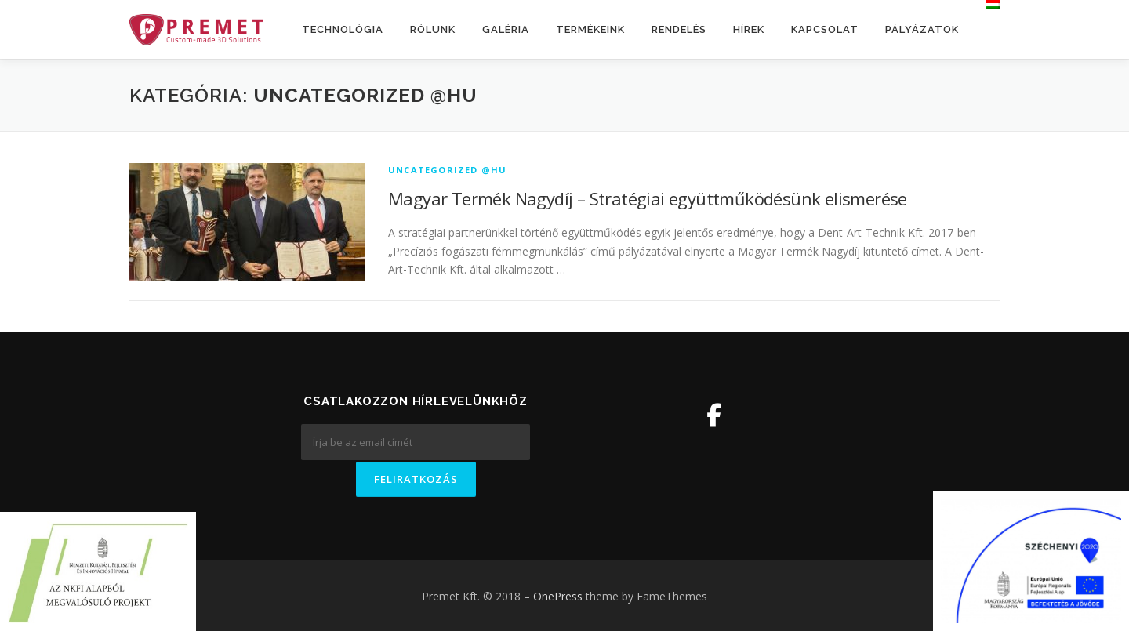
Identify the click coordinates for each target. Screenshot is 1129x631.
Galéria (505, 29)
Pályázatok (922, 29)
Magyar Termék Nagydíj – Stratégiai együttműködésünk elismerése (647, 198)
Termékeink (590, 29)
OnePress (558, 594)
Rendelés (679, 29)
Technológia (342, 29)
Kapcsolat (825, 29)
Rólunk (433, 29)
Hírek (748, 29)
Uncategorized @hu (447, 170)
